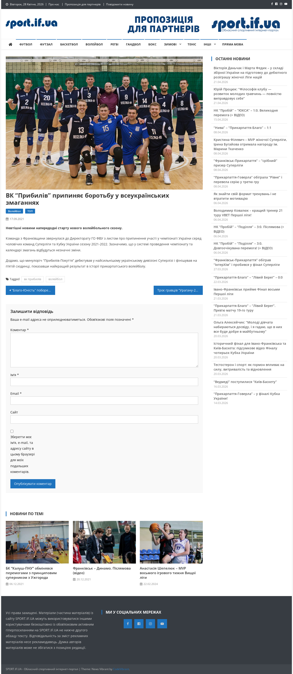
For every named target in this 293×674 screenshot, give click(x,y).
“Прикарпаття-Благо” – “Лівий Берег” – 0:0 (248, 277)
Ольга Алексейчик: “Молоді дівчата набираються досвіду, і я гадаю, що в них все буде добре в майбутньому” (248, 327)
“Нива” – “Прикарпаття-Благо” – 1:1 (242, 127)
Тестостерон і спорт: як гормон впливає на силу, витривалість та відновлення (249, 366)
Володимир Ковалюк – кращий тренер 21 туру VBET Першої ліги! (248, 212)
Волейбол (94, 44)
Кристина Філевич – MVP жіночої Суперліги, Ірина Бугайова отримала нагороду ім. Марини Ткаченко (250, 144)
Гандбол (133, 44)
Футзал (46, 44)
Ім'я (14, 375)
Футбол (25, 44)
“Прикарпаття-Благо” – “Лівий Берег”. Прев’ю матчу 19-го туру (244, 307)
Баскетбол (69, 44)
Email (16, 393)
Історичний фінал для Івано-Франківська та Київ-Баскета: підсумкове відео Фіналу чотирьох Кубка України (250, 348)
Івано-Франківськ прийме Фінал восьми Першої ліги (247, 291)
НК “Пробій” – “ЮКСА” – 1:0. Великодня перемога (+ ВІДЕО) (246, 112)
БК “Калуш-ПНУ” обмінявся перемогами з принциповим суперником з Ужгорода (31, 573)
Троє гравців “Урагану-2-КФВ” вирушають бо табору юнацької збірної (180, 290)
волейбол (55, 279)
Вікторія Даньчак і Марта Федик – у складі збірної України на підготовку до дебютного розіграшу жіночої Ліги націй (250, 72)
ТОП (30, 211)
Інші (207, 44)
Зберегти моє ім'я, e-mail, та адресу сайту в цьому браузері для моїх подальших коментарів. (22, 454)
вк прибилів (32, 279)
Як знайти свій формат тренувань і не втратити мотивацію (245, 196)
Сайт (14, 412)
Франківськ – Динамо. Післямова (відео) (102, 570)
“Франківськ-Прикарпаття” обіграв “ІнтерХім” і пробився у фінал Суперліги (247, 262)
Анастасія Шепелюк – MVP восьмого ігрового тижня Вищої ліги (168, 573)
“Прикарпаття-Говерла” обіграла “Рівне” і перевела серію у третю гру (248, 179)
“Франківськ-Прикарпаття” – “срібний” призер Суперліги (245, 162)
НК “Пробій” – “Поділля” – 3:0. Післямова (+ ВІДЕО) (249, 229)
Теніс (192, 44)
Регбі (114, 44)
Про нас (53, 4)
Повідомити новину (119, 4)
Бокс (152, 44)
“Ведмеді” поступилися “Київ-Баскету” (245, 382)
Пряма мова (232, 44)
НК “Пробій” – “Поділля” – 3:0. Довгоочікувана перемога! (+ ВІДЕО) (243, 245)
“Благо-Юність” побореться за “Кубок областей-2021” (33, 290)
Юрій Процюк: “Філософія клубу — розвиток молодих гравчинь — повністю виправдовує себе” (247, 94)
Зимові (170, 44)
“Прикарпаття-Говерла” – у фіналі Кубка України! (247, 396)
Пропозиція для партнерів (83, 4)
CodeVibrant (121, 669)
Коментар (19, 330)
